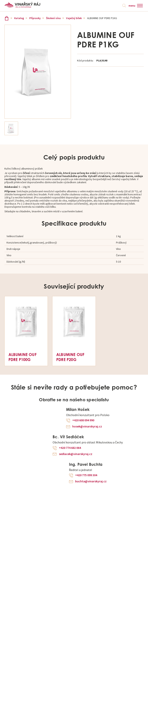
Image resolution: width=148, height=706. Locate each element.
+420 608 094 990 (83, 420)
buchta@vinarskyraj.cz (91, 481)
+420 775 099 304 (86, 475)
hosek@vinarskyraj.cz (87, 426)
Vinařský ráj (7, 18)
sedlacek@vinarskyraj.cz (75, 454)
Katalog (19, 18)
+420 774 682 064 (70, 448)
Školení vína (53, 18)
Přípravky (35, 18)
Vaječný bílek (74, 18)
